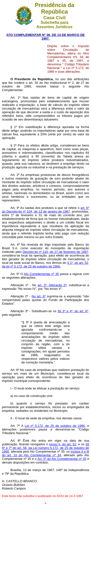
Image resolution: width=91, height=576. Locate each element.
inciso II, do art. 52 (62, 444)
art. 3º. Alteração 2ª (52, 285)
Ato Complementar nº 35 (41, 274)
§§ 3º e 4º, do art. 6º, (73, 311)
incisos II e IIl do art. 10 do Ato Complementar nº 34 (45, 453)
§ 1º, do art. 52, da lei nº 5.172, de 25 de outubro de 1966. (45, 264)
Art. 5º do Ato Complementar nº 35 (61, 459)
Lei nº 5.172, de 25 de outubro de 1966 (55, 426)
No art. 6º (39, 296)
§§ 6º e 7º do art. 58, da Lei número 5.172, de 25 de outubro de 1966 (45, 447)
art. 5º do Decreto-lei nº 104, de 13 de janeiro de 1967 (45, 209)
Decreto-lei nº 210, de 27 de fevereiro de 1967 (55, 252)
